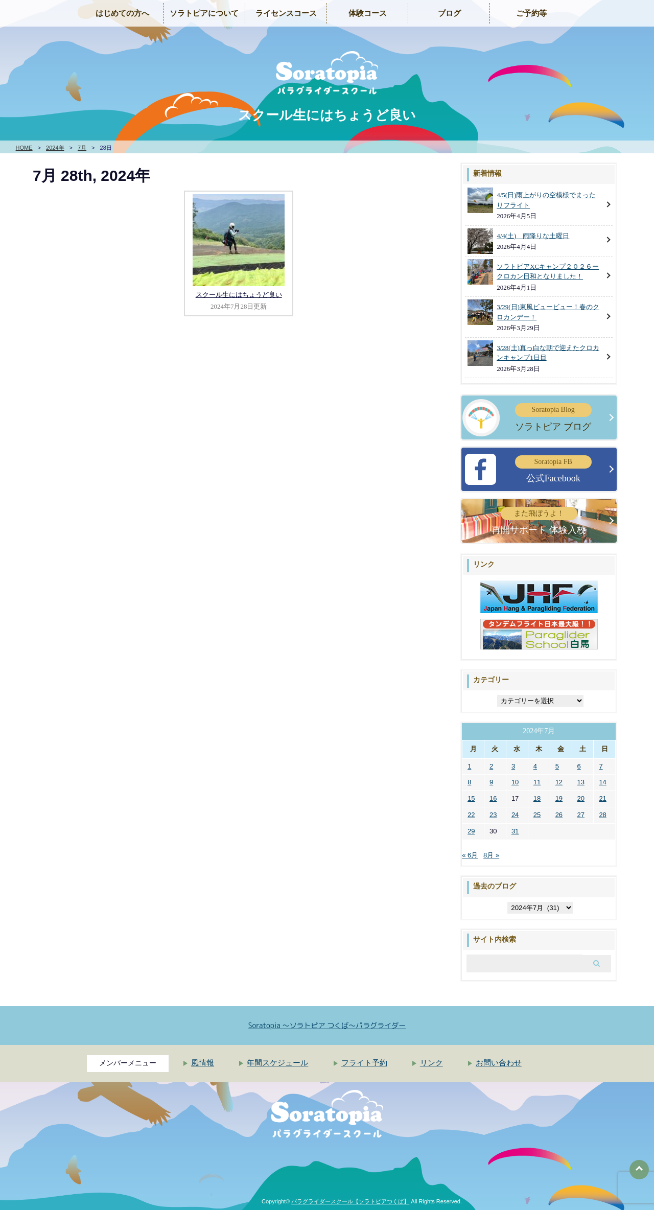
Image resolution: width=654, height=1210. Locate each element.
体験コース (367, 13)
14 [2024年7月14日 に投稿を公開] (602, 782)
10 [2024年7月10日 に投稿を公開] (515, 782)
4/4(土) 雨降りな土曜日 (533, 236)
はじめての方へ (122, 13)
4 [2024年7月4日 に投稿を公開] (535, 766)
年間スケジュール (277, 1063)
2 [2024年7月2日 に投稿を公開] (491, 766)
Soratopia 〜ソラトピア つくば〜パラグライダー (327, 1025)
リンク (431, 1063)
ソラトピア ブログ (553, 417)
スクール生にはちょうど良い (239, 294)
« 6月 (470, 855)
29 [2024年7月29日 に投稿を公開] (471, 831)
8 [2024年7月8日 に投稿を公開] (469, 782)
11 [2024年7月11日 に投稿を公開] (537, 782)
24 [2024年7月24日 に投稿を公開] (515, 815)
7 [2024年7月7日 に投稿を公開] (600, 766)
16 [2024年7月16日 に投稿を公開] (493, 798)
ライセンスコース (286, 13)
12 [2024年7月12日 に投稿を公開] (559, 782)
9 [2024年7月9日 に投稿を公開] (491, 782)
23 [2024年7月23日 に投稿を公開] (493, 815)
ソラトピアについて (204, 13)
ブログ (449, 13)
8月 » (491, 855)
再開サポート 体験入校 (539, 521)
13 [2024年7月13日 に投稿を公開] (581, 782)
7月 (82, 148)
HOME (24, 148)
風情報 (202, 1063)
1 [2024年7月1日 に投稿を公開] (469, 766)
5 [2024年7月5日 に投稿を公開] (557, 766)
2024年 (55, 148)
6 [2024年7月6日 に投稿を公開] (579, 766)
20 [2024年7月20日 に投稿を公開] (581, 798)
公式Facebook (553, 469)
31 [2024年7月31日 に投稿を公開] (515, 831)
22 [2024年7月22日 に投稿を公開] (471, 815)
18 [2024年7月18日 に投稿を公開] (537, 798)
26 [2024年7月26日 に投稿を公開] (559, 815)
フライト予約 (364, 1063)
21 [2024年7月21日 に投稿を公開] (602, 798)
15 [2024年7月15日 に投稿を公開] (471, 798)
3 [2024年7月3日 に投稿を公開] (513, 766)
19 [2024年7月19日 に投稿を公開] (559, 798)
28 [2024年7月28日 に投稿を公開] (602, 815)
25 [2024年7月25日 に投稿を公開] (537, 815)
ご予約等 (531, 13)
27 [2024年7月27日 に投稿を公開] (581, 815)
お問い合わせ (499, 1063)
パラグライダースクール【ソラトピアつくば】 (350, 1201)
